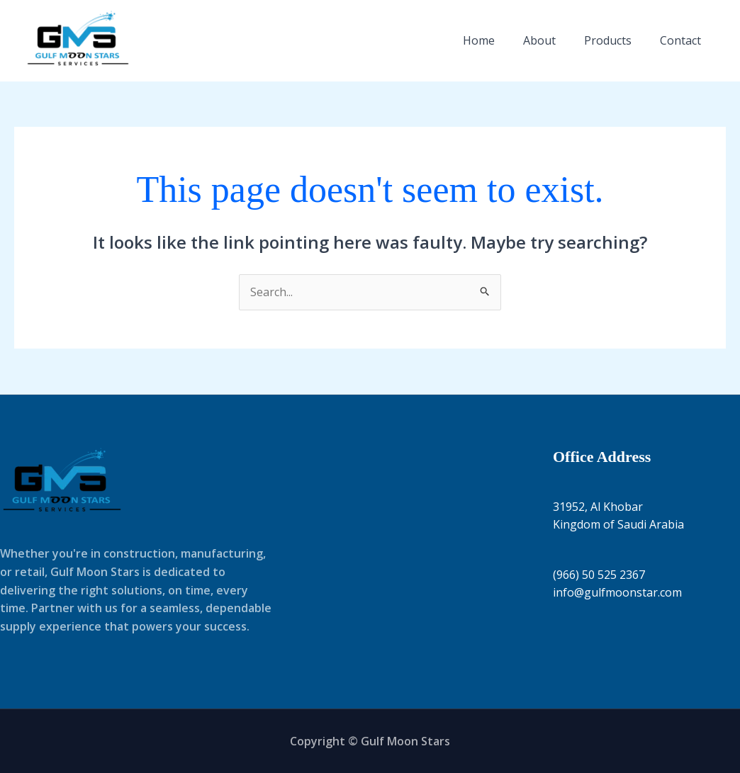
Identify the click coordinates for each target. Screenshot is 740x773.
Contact (680, 40)
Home (479, 40)
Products (608, 40)
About (539, 40)
